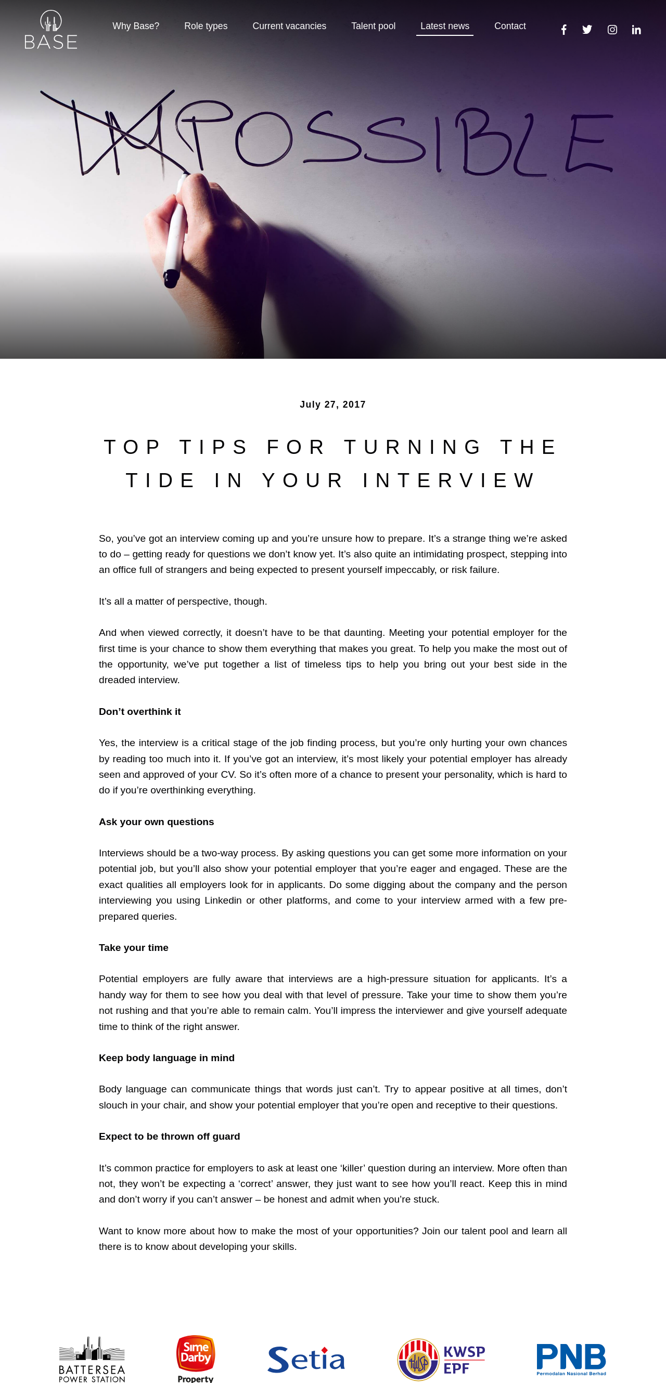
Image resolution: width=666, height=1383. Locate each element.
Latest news (444, 26)
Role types (205, 26)
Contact (510, 26)
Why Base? (135, 26)
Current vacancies (289, 26)
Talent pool (373, 26)
